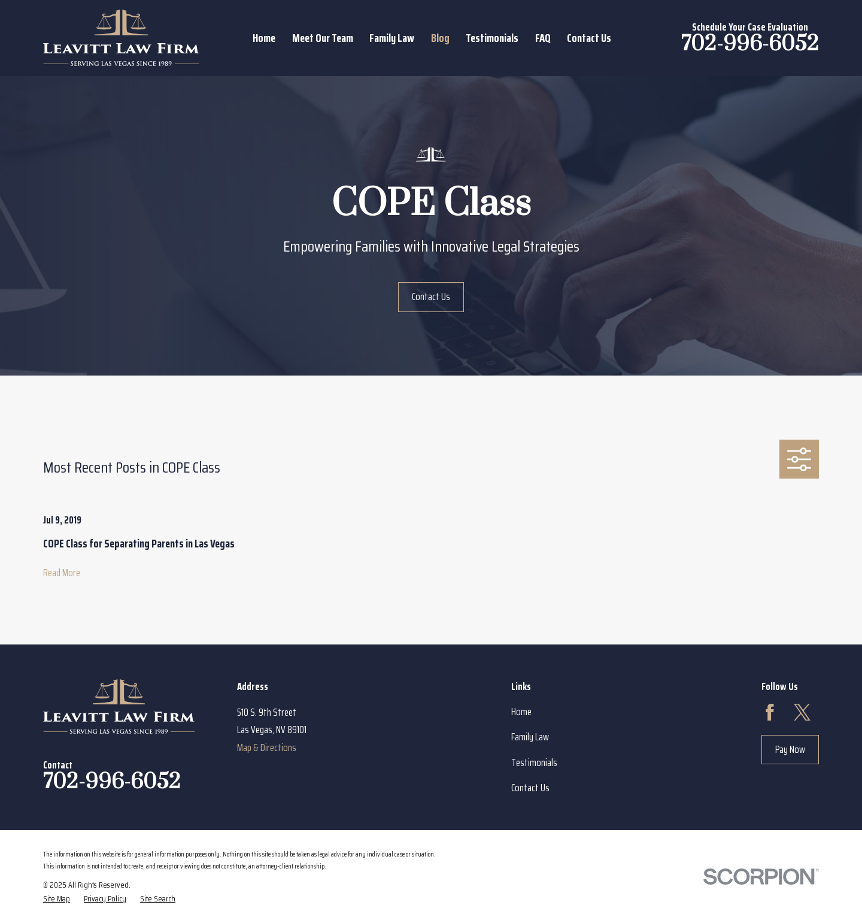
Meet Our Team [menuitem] (322, 38)
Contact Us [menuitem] (589, 38)
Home (521, 711)
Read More (61, 572)
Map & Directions (266, 747)
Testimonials (534, 762)
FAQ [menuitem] (543, 38)
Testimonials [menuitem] (492, 38)
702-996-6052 (750, 44)
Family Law (530, 737)
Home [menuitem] (264, 38)
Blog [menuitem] (440, 38)
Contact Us (431, 296)
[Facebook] (769, 712)
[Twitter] (802, 712)
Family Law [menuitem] (391, 38)
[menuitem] (56, 899)
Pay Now (790, 749)
